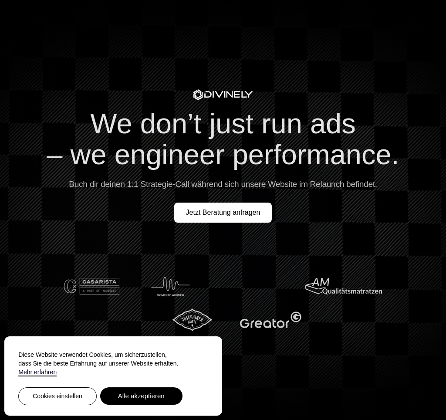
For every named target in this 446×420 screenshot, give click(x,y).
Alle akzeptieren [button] (141, 396)
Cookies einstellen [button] (57, 396)
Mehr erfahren (37, 372)
